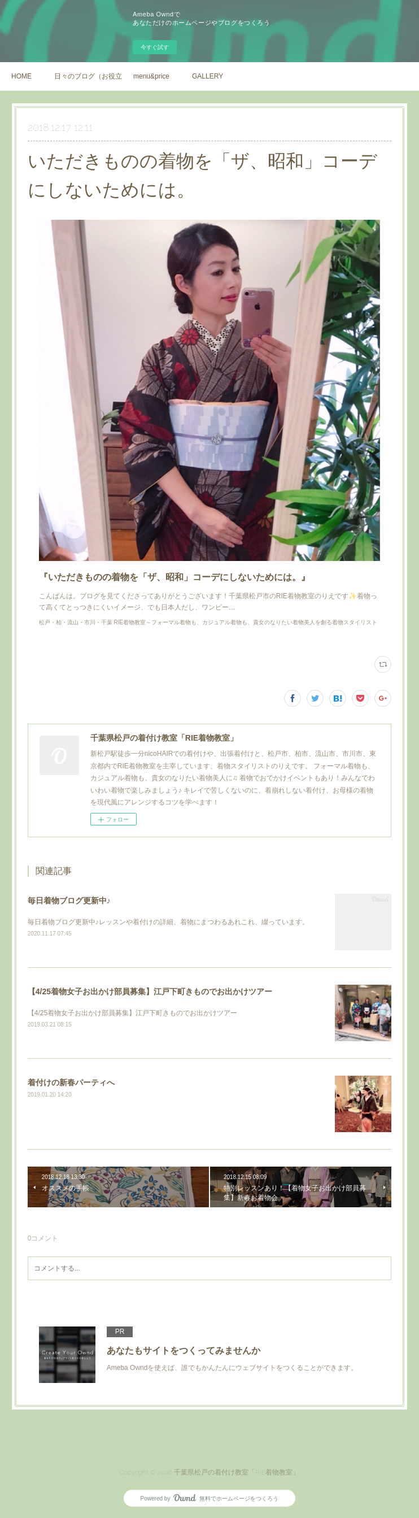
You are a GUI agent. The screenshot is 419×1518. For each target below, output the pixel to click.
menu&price (151, 76)
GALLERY (207, 76)
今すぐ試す (155, 47)
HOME (21, 76)
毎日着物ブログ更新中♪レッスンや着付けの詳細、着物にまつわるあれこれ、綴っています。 (168, 922)
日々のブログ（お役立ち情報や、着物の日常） (88, 76)
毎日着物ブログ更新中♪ (69, 900)
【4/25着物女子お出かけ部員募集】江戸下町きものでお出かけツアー (150, 991)
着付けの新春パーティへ (71, 1082)
